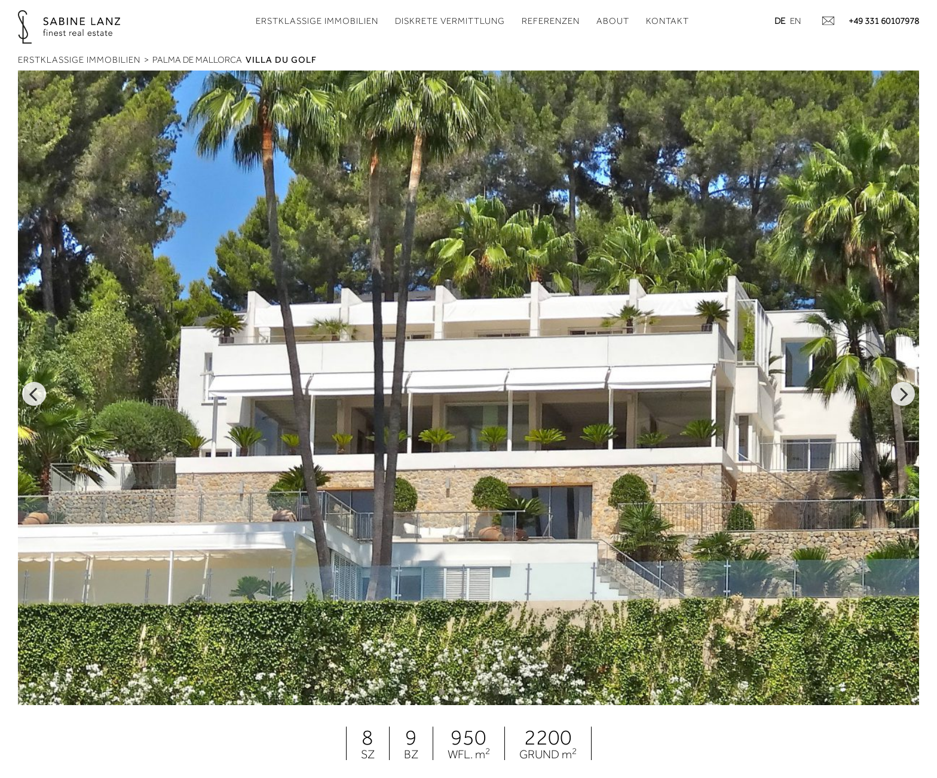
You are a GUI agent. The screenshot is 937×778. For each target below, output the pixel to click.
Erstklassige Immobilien (317, 21)
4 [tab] (495, 692)
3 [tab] (477, 692)
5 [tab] (513, 692)
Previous (34, 394)
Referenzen (551, 21)
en (795, 21)
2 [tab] (459, 692)
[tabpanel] (468, 388)
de (779, 21)
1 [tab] (442, 692)
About (612, 21)
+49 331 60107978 (884, 21)
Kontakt (667, 21)
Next (903, 394)
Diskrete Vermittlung (450, 21)
